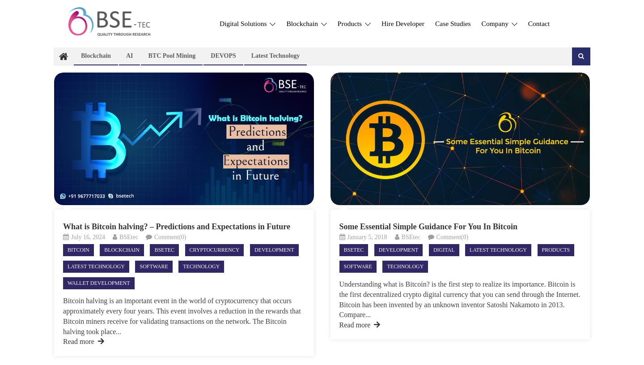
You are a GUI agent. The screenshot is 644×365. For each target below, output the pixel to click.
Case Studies (453, 23)
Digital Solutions (247, 23)
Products (354, 23)
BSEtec (128, 237)
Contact (539, 23)
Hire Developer (402, 23)
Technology (201, 266)
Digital (444, 250)
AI (129, 55)
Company (499, 23)
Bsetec (164, 250)
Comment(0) (170, 237)
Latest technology (275, 55)
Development (274, 250)
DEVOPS (223, 55)
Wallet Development (99, 283)
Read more (83, 341)
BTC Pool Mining (171, 55)
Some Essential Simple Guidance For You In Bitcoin (428, 226)
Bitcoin (78, 250)
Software (154, 266)
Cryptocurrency (215, 250)
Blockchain (306, 23)
